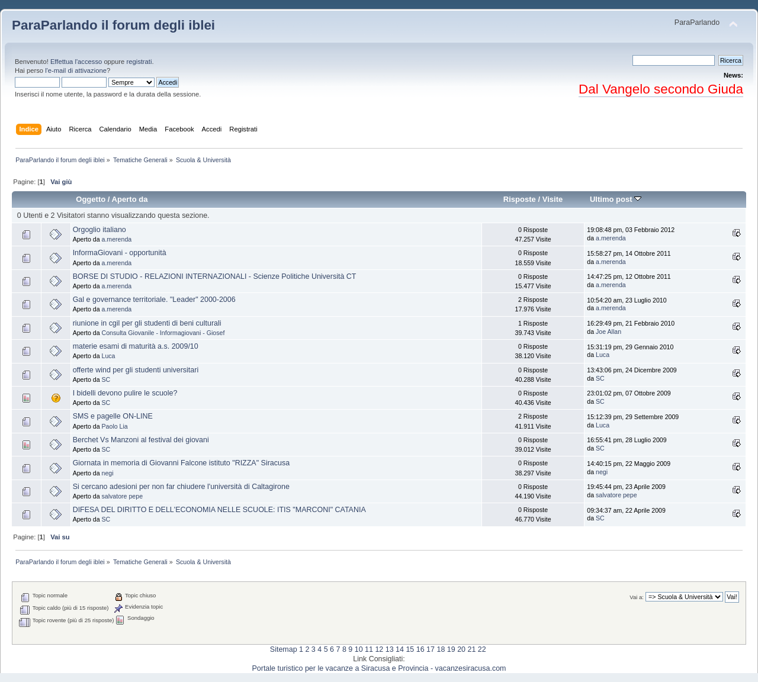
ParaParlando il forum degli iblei (113, 25)
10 (359, 649)
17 (430, 649)
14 (400, 649)
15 (410, 649)
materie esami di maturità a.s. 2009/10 (135, 346)
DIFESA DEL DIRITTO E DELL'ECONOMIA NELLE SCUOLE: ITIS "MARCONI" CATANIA (219, 510)
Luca (108, 355)
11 (369, 649)
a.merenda (117, 239)
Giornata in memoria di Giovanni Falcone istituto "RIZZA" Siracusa (181, 463)
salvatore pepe (122, 496)
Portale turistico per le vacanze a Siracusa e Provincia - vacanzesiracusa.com (379, 668)
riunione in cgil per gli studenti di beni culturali (147, 323)
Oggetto (90, 199)
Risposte (519, 199)
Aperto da (130, 199)
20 (461, 649)
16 (420, 649)
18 (440, 649)
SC (106, 379)
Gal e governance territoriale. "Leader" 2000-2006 (154, 299)
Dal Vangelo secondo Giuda (661, 89)
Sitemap (283, 649)
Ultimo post (615, 199)
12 (379, 649)
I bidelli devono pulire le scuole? (125, 393)
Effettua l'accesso (76, 61)
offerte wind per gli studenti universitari (136, 370)
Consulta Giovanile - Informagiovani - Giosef (163, 332)
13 (390, 649)
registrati (139, 61)
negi (108, 473)
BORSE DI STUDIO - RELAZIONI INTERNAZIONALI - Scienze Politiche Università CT (214, 276)
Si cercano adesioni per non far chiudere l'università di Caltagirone (181, 486)
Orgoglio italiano (99, 230)
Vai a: (636, 597)
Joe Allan (608, 331)
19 (451, 649)
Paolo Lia (115, 426)
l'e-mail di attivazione (76, 70)
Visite (552, 199)
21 (471, 649)
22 (482, 649)
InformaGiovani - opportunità (119, 253)
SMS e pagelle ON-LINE (113, 416)
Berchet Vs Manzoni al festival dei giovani (141, 440)
